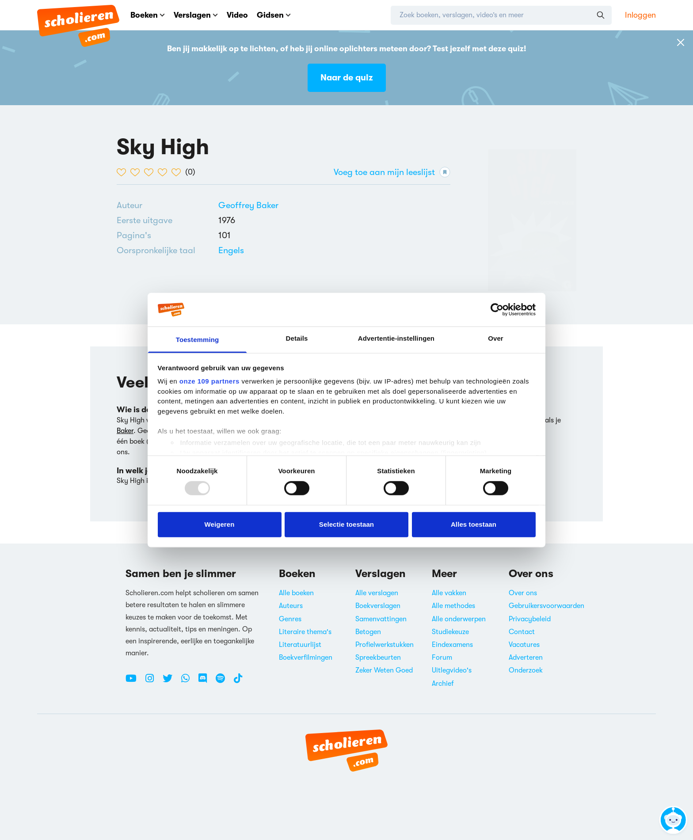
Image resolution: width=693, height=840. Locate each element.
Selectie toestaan (346, 524)
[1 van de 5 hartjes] (123, 172)
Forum (442, 657)
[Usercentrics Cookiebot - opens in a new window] (497, 309)
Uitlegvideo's (452, 670)
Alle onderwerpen (459, 619)
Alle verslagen (376, 593)
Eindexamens (452, 645)
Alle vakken (449, 593)
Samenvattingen (381, 619)
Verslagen (196, 15)
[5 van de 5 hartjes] (178, 172)
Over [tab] (495, 338)
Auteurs (291, 606)
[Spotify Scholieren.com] (224, 681)
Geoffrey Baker (248, 205)
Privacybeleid (530, 619)
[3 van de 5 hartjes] (151, 172)
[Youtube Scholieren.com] (134, 681)
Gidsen (274, 15)
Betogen (368, 632)
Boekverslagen (377, 606)
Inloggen (640, 15)
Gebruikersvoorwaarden (546, 606)
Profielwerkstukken (384, 645)
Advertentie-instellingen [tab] (396, 338)
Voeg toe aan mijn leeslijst (392, 172)
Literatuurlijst (300, 645)
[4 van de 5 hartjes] (164, 172)
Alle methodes (453, 606)
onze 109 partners (209, 381)
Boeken (147, 15)
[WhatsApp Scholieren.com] (188, 681)
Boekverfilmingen (305, 657)
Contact (522, 632)
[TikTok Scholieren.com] (238, 681)
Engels (231, 250)
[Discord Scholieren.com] (205, 681)
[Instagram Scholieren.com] (152, 681)
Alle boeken (296, 593)
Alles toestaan (473, 524)
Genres (290, 619)
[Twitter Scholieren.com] (171, 681)
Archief (443, 684)
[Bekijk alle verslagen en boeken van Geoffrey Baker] (248, 205)
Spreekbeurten (378, 657)
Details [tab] (297, 338)
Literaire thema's (305, 632)
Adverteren (526, 657)
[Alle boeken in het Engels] (231, 250)
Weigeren (219, 524)
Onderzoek (526, 670)
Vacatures (524, 645)
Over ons (523, 593)
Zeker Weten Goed (384, 670)
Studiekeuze (450, 632)
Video (237, 15)
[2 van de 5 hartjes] (137, 172)
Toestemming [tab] (197, 339)
